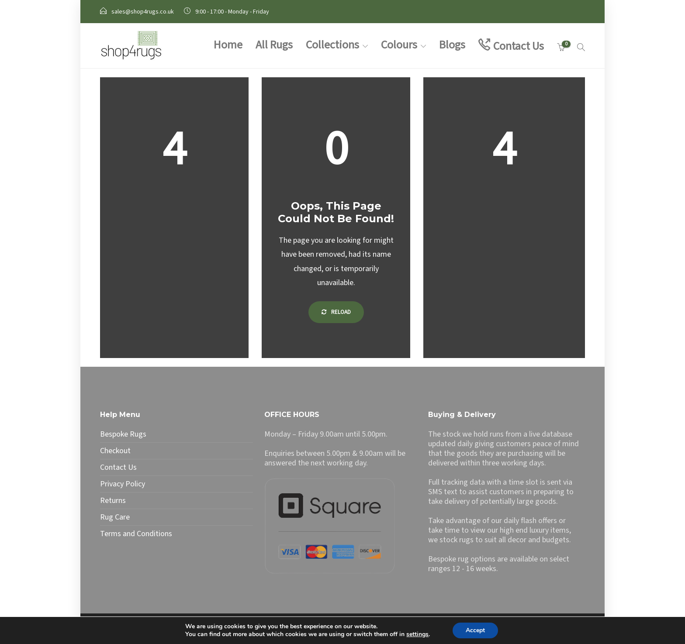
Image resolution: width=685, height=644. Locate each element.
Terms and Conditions (136, 534)
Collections (332, 45)
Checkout (115, 451)
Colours (399, 45)
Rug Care (115, 517)
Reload (336, 312)
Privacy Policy (122, 484)
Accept (475, 630)
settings (417, 634)
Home (228, 45)
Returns (113, 501)
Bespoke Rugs (123, 434)
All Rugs (274, 45)
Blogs (452, 45)
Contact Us (518, 46)
